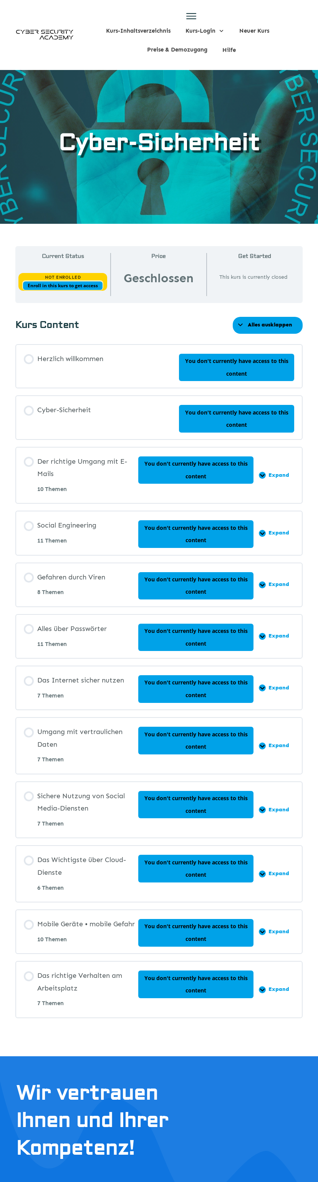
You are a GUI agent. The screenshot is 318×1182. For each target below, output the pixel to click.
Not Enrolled (63, 277)
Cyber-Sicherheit (159, 143)
